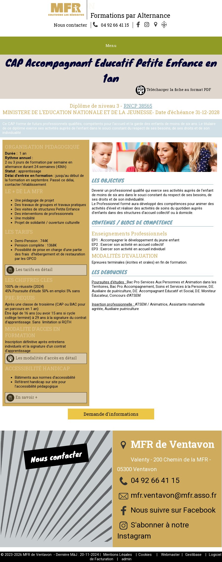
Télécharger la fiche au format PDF (178, 89)
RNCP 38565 (138, 106)
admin (126, 559)
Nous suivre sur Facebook (173, 510)
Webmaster (170, 554)
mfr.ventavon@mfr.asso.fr (174, 495)
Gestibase (193, 554)
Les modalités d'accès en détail (46, 357)
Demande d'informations (111, 414)
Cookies (145, 554)
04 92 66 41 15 (115, 25)
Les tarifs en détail (34, 269)
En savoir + (26, 397)
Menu (111, 45)
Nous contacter (70, 25)
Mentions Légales (117, 554)
